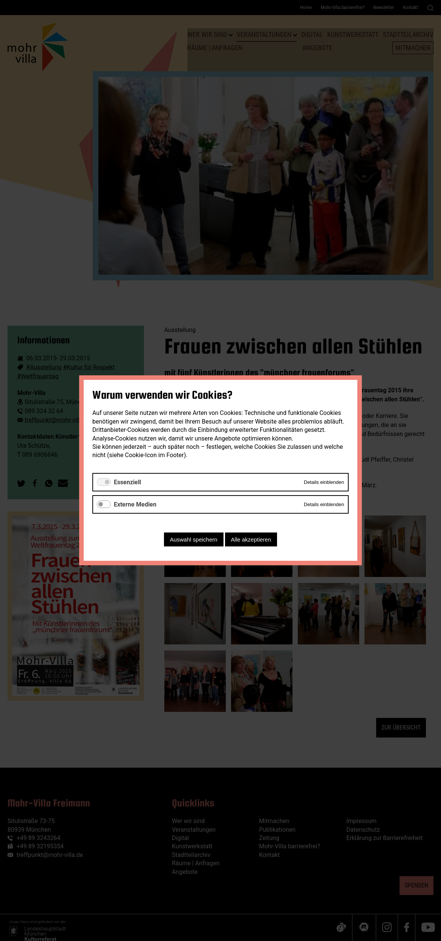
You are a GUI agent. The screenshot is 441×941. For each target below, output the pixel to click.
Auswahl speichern (193, 540)
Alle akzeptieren (251, 540)
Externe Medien (135, 504)
